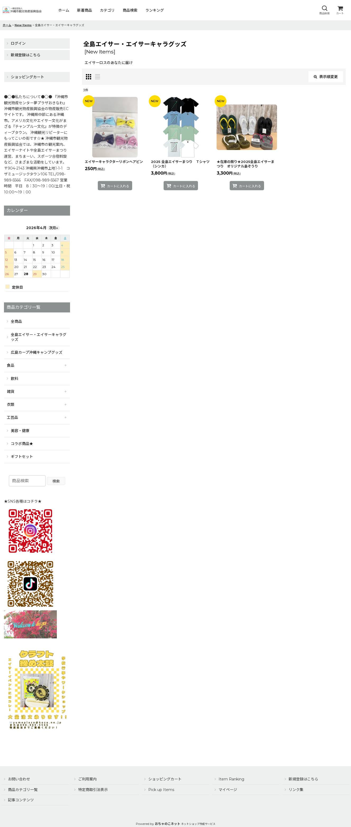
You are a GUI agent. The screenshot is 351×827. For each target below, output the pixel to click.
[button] (324, 10)
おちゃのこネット (167, 824)
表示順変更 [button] (326, 76)
